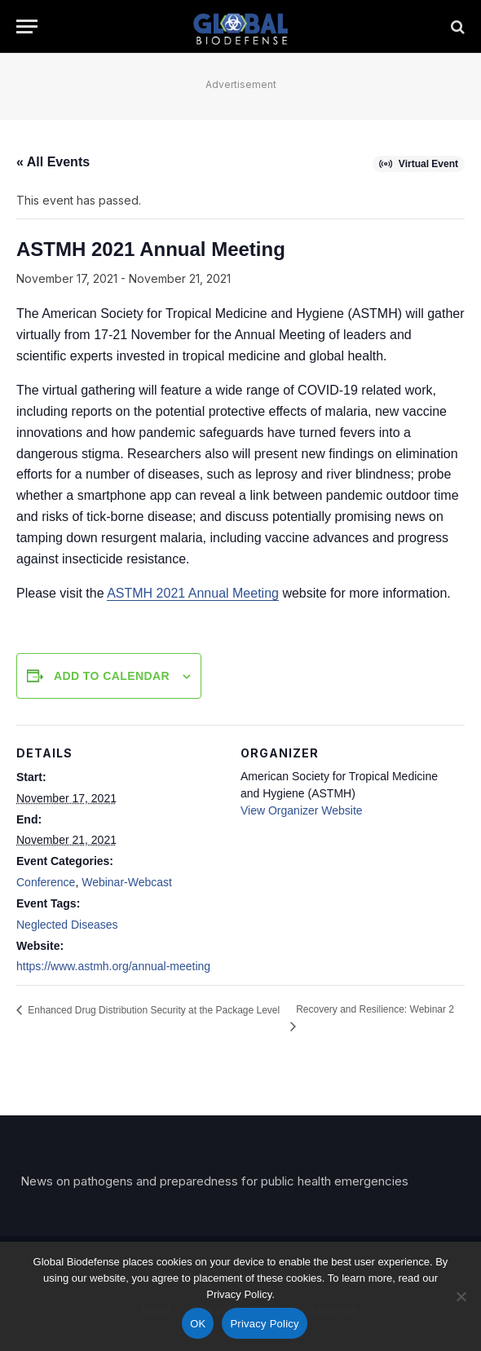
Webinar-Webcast (127, 882)
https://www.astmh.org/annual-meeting (113, 966)
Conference (45, 882)
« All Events (53, 162)
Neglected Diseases (67, 924)
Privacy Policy (264, 1324)
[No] (460, 1296)
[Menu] (27, 26)
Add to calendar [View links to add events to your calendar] (112, 675)
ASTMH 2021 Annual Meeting (193, 593)
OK (197, 1324)
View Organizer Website (301, 810)
